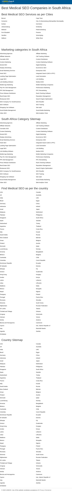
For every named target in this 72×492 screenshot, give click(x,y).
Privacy (42, 490)
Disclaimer (48, 490)
